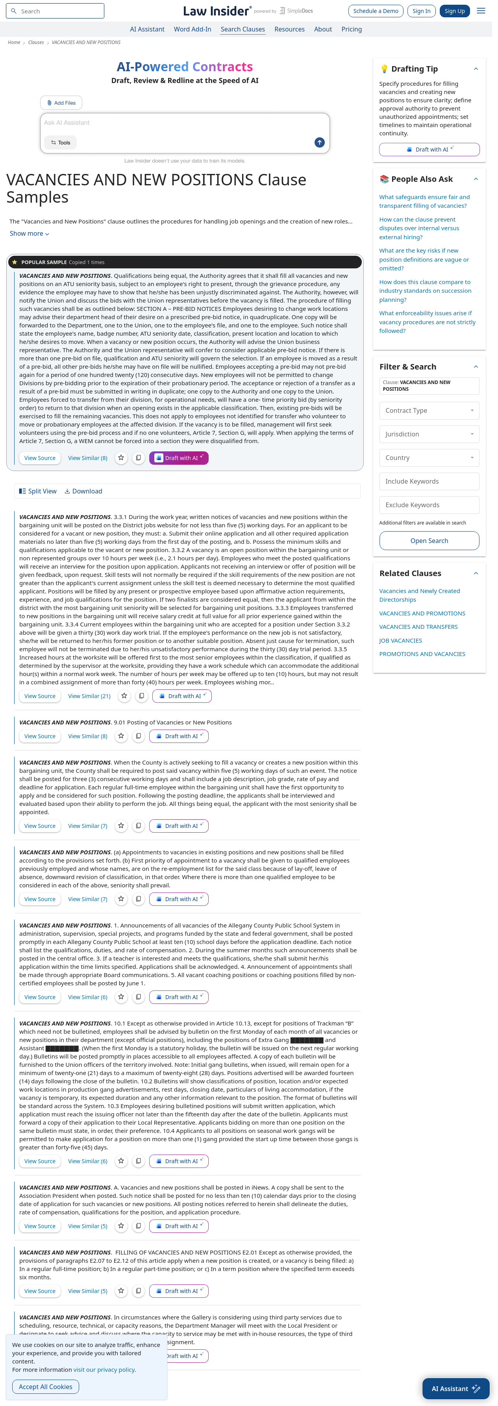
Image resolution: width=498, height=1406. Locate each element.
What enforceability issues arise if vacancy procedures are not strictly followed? (428, 321)
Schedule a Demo (376, 11)
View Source (40, 458)
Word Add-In (192, 29)
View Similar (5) (87, 1226)
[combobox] (55, 10)
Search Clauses (243, 29)
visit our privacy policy (104, 1369)
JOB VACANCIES (401, 640)
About (323, 29)
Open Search (429, 540)
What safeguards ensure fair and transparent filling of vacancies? (425, 201)
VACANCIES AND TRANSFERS (419, 626)
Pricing (352, 29)
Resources (289, 29)
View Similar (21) (89, 696)
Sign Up (455, 11)
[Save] (121, 458)
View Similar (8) (87, 458)
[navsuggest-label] (55, 10)
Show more (30, 233)
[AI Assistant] (456, 1389)
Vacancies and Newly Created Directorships (420, 595)
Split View (37, 491)
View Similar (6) (87, 997)
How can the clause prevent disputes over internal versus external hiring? (419, 228)
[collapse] (472, 410)
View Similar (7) (87, 826)
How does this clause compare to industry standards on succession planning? (426, 290)
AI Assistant (147, 29)
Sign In (422, 11)
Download (83, 491)
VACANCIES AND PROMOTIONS (423, 613)
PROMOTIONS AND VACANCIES (423, 654)
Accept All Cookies (45, 1386)
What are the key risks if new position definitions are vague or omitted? (424, 259)
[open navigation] (481, 11)
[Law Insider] (247, 11)
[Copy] (138, 458)
